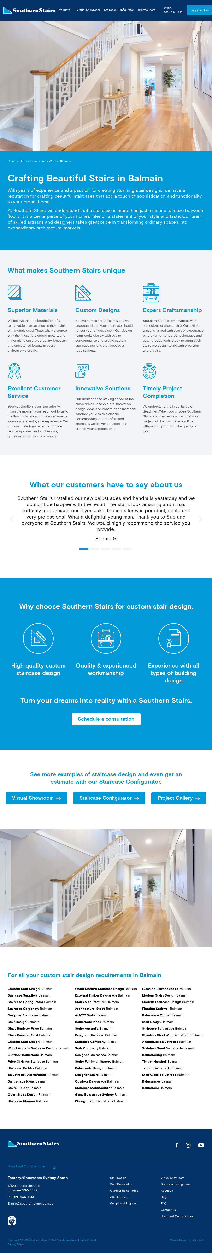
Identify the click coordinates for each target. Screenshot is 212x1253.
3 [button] (105, 549)
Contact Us (168, 1209)
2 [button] (94, 549)
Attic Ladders (119, 1197)
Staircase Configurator (119, 10)
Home (11, 161)
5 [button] (127, 549)
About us (167, 1190)
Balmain (65, 161)
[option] (106, 520)
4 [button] (116, 549)
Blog (164, 1197)
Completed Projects (123, 1203)
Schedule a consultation (106, 719)
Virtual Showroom (88, 10)
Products (64, 10)
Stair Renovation (121, 1184)
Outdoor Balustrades (124, 1190)
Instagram (188, 1145)
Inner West (48, 161)
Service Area (28, 161)
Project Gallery (175, 798)
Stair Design (118, 1177)
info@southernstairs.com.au (32, 1203)
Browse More (146, 10)
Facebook (177, 1145)
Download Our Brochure (32, 1166)
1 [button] (84, 549)
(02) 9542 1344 (22, 1197)
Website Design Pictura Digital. (187, 1239)
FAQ (163, 1203)
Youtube (201, 1145)
